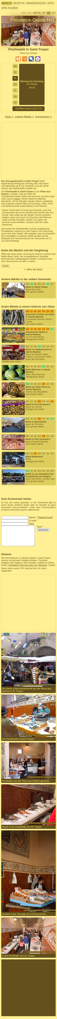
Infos (37, 13)
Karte (17, 199)
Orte (50, 3)
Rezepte (19, 3)
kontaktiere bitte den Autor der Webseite (27, 565)
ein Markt (13, 41)
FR (43, 13)
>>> (29, 13)
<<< (23, 13)
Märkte (7, 3)
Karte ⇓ (9, 116)
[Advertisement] (28, 150)
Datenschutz (45, 517)
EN (53, 13)
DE (48, 13)
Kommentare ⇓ (43, 116)
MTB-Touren (10, 8)
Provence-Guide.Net (32, 20)
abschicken (43, 530)
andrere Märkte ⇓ (24, 116)
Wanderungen (36, 3)
